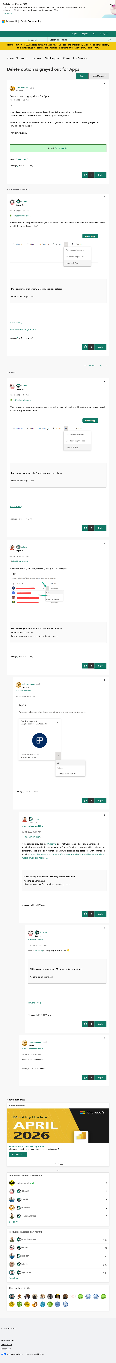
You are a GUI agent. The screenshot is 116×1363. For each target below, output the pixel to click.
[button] (82, 76)
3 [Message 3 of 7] (23, 791)
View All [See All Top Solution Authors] (13, 1221)
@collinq (39, 950)
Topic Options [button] (98, 76)
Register (75, 34)
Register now (93, 47)
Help (94, 34)
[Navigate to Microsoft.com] (9, 21)
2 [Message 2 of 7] (17, 656)
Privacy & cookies (8, 1340)
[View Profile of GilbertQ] (24, 201)
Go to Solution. (62, 148)
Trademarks (6, 1349)
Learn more (8, 13)
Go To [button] (102, 34)
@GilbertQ (51, 843)
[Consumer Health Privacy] (35, 1354)
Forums (36, 58)
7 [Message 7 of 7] (17, 338)
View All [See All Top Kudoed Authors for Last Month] (13, 1278)
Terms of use (6, 1344)
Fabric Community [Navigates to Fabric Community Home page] (30, 21)
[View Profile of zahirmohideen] (22, 87)
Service (82, 58)
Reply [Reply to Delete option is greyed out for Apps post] (100, 175)
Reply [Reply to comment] (100, 347)
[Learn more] (18, 1154)
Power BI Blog (16, 322)
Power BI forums (17, 58)
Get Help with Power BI (59, 58)
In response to (23, 690)
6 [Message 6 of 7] (36, 1015)
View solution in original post (23, 329)
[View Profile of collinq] (24, 546)
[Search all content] (80, 39)
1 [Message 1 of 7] (17, 165)
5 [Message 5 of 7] (30, 905)
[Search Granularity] (36, 39)
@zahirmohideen (23, 215)
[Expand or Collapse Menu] (4, 28)
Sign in (85, 34)
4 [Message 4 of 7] (30, 1068)
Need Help (22, 159)
